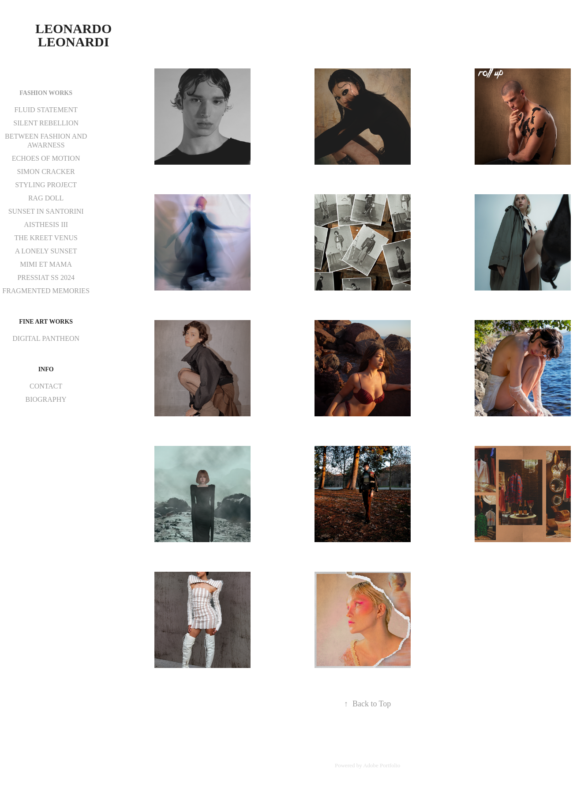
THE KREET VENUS (45, 237)
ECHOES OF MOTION (46, 158)
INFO (46, 369)
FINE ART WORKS (46, 321)
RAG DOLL (46, 198)
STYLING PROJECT (46, 185)
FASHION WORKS (45, 93)
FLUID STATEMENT (46, 109)
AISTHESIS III (46, 224)
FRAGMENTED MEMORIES (46, 290)
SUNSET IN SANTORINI (46, 211)
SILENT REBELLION (46, 123)
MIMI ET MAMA (46, 264)
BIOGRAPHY (45, 399)
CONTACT (46, 386)
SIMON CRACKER (46, 171)
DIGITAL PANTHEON (45, 338)
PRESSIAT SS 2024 (46, 277)
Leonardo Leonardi (75, 35)
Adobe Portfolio (381, 765)
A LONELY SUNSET (46, 251)
